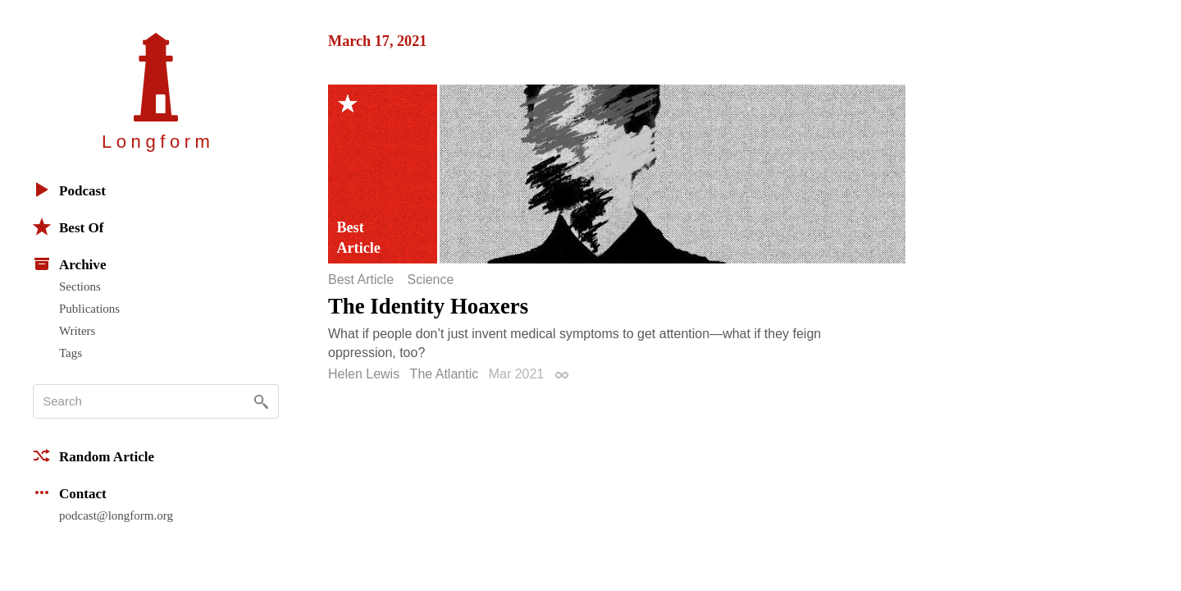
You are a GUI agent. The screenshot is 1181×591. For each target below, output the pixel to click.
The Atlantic (444, 374)
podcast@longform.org (116, 515)
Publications (89, 308)
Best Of (68, 227)
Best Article (361, 279)
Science (430, 279)
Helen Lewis (363, 374)
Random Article (93, 456)
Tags (70, 353)
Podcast (69, 190)
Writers (77, 330)
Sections (80, 286)
